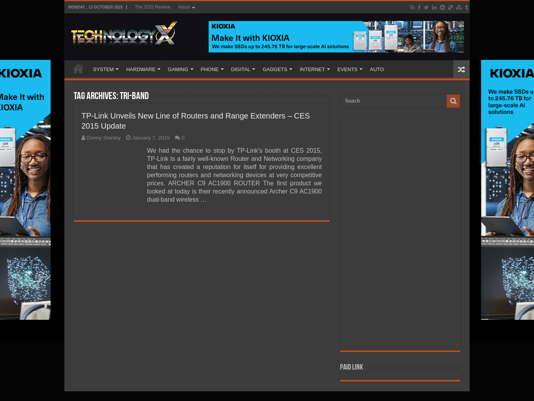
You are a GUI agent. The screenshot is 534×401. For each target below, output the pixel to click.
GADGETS (275, 69)
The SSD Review (152, 7)
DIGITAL (241, 69)
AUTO (377, 69)
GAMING (178, 69)
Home (78, 68)
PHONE (210, 69)
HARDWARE (140, 69)
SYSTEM (103, 69)
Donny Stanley (103, 138)
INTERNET (312, 69)
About (184, 7)
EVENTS (347, 69)
